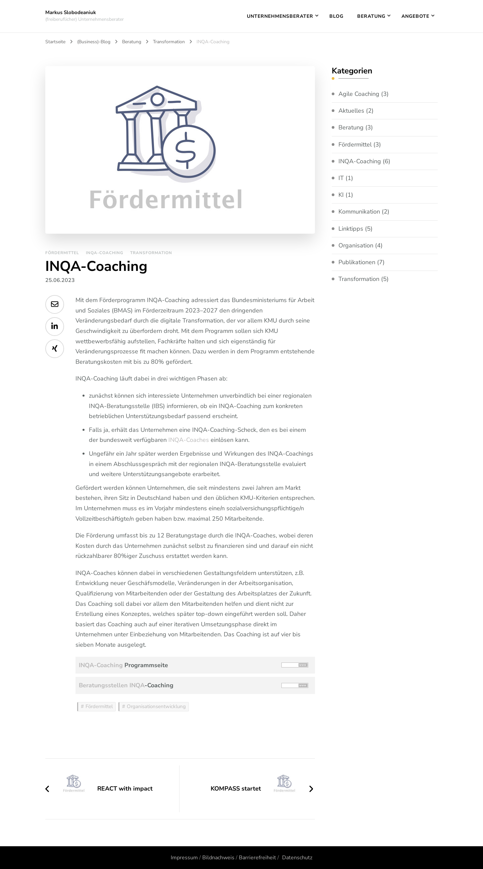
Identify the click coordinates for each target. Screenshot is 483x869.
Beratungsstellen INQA (112, 685)
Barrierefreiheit (257, 857)
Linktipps (350, 229)
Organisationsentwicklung (156, 706)
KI (341, 195)
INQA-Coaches (188, 440)
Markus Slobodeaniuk (70, 12)
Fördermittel (62, 252)
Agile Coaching (358, 94)
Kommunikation (359, 212)
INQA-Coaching (104, 252)
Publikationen (356, 262)
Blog (336, 16)
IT (341, 178)
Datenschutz (297, 857)
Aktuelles (351, 111)
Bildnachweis (218, 857)
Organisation (355, 245)
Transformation (151, 252)
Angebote (415, 16)
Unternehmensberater (280, 16)
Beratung (371, 16)
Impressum (184, 857)
